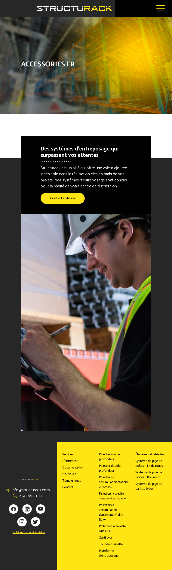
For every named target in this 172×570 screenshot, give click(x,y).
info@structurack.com (28, 490)
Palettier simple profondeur (109, 457)
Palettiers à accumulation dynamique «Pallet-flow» (111, 512)
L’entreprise (70, 461)
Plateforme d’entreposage (108, 553)
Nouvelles (69, 474)
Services (67, 454)
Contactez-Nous (62, 198)
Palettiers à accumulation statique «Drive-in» (114, 482)
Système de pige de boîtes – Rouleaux (148, 475)
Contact (67, 487)
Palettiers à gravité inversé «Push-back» (113, 496)
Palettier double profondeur (110, 468)
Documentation (73, 467)
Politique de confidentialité (29, 532)
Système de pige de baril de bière (148, 486)
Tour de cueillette (111, 544)
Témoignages (71, 481)
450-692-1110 (27, 496)
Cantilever (105, 538)
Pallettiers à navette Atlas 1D (112, 528)
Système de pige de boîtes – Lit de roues (149, 463)
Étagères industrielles (149, 454)
